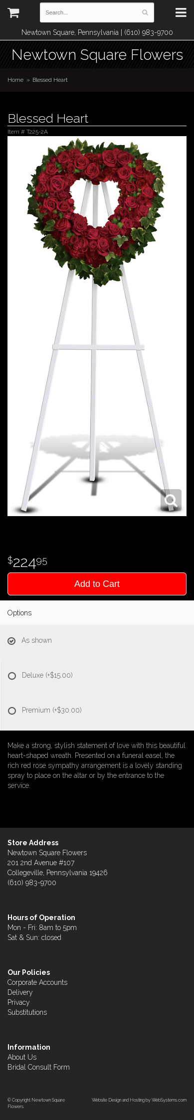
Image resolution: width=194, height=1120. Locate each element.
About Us (21, 1057)
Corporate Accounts (37, 982)
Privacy (18, 1002)
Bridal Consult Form (38, 1067)
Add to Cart (97, 584)
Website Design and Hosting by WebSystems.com (139, 1100)
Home (15, 79)
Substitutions (27, 1012)
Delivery (20, 992)
